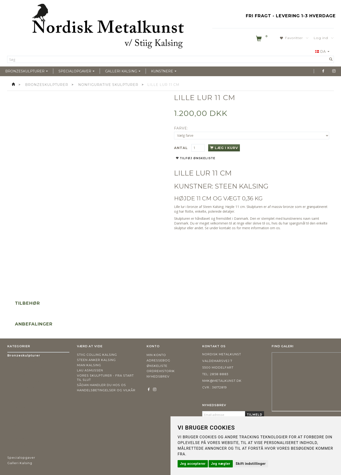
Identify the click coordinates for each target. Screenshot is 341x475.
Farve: (181, 128)
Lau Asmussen (90, 370)
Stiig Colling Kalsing (97, 354)
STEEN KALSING (242, 186)
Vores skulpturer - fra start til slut (105, 378)
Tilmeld (254, 414)
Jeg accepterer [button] (193, 464)
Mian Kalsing (89, 365)
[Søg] (331, 59)
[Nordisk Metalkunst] (108, 27)
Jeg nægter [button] (220, 464)
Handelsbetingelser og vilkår (106, 390)
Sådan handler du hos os (101, 385)
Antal (181, 148)
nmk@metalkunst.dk (222, 381)
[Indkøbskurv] (262, 39)
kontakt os (227, 228)
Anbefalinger (34, 324)
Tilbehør (27, 303)
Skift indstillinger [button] (251, 464)
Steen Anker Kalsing (96, 360)
